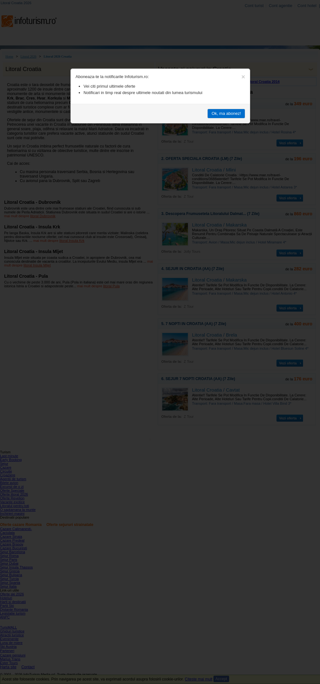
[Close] (243, 77)
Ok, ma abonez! (226, 113)
